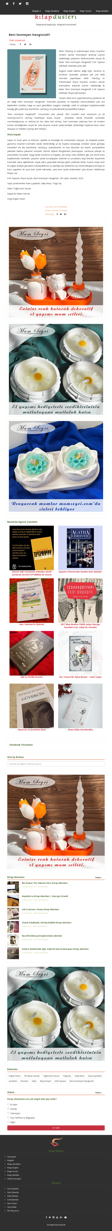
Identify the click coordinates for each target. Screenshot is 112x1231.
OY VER (56, 1127)
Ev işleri (12, 1104)
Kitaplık (10, 1160)
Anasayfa (11, 1156)
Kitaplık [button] (36, 11)
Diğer (11, 1122)
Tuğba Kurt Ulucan (51, 1076)
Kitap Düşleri (69, 11)
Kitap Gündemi (52, 11)
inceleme (13, 1081)
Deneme (24, 1081)
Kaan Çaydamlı (94, 1076)
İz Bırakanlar (13, 1199)
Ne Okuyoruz (13, 1210)
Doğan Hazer (15, 1076)
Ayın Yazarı (12, 1203)
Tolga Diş (67, 1076)
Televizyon (13, 1113)
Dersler (12, 1109)
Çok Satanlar (13, 1188)
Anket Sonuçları (14, 1178)
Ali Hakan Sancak (32, 1076)
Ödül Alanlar (12, 1196)
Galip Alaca (79, 1076)
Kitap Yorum (85, 11)
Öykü (34, 1081)
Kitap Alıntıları (102, 11)
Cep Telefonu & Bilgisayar (21, 1117)
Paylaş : (12, 44)
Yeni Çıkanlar (17, 40)
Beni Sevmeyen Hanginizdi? (29, 35)
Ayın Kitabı (11, 1207)
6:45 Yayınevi (60, 1081)
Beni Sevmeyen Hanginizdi (81, 1081)
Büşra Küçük (45, 1081)
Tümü (98, 877)
